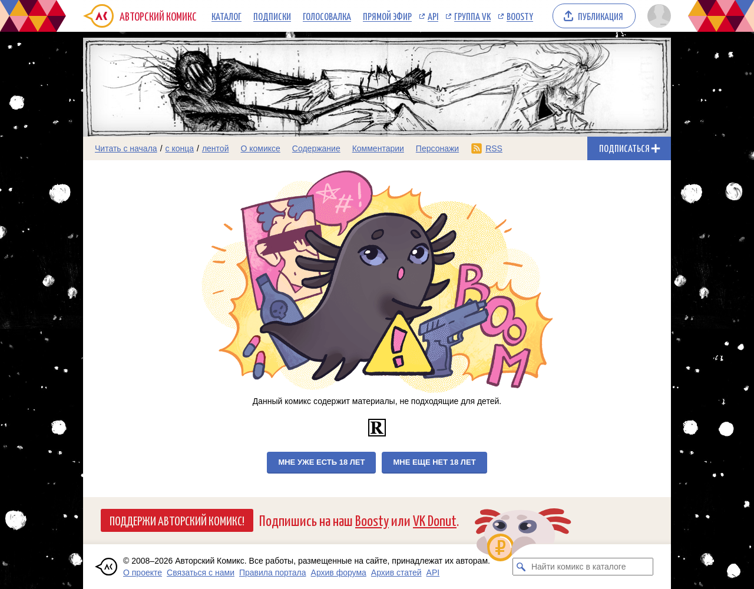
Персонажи (437, 148)
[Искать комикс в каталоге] (521, 566)
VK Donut (435, 520)
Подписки (272, 15)
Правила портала (272, 572)
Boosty (520, 15)
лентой (215, 148)
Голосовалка (327, 15)
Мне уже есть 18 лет (321, 462)
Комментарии (378, 148)
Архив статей (396, 572)
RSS (493, 148)
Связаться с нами (200, 572)
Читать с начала (126, 148)
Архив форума (338, 572)
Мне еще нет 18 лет (434, 462)
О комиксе (260, 148)
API (433, 15)
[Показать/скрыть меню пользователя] (657, 16)
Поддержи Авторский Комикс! (177, 520)
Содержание (316, 148)
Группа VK (472, 15)
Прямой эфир (387, 15)
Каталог (226, 15)
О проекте (142, 572)
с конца (180, 148)
